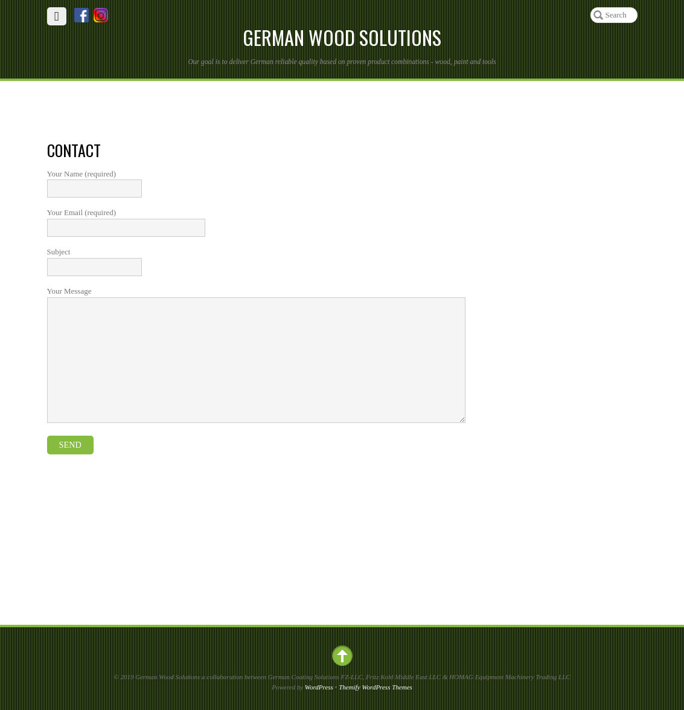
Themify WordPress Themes (375, 687)
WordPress (319, 687)
